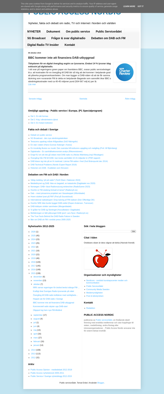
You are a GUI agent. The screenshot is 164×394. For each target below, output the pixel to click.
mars (35, 338)
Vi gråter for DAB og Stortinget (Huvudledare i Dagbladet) (55, 210)
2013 (33, 354)
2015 (33, 273)
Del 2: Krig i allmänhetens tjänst (44, 120)
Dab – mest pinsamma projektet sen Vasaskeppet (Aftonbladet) (58, 193)
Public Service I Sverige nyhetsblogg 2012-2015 (51, 376)
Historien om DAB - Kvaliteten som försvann (49, 168)
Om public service (78, 31)
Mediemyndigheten (94, 293)
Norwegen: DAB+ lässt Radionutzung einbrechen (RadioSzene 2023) (60, 187)
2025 (33, 236)
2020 (33, 254)
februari (37, 341)
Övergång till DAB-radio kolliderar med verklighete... (55, 295)
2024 (33, 239)
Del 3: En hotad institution (42, 123)
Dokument (53, 31)
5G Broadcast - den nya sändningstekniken (49, 138)
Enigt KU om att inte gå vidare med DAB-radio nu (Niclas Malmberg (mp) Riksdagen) (67, 155)
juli (34, 323)
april (35, 334)
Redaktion (90, 308)
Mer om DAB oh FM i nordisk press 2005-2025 (51, 220)
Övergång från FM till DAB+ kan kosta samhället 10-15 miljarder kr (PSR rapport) (65, 158)
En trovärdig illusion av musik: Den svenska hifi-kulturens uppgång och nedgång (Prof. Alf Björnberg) (74, 148)
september (38, 315)
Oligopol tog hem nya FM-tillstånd (47, 310)
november (38, 280)
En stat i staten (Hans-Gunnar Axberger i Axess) (51, 145)
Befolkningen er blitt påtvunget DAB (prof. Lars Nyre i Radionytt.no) (59, 213)
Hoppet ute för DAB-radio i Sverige (48, 299)
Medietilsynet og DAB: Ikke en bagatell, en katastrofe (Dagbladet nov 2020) (63, 183)
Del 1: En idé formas (39, 116)
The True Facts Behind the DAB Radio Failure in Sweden (55, 216)
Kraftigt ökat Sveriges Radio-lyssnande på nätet (53, 291)
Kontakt (70, 44)
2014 (33, 350)
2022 (33, 247)
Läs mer (32, 84)
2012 (33, 358)
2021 (33, 251)
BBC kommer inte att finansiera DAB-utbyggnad (53, 303)
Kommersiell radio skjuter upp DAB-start (50, 306)
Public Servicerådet (109, 31)
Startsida (83, 99)
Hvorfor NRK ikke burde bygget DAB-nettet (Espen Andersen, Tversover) (62, 203)
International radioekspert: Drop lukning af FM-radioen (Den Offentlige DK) (62, 200)
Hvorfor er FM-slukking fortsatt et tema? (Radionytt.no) (54, 190)
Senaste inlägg (35, 99)
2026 (33, 232)
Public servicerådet (104, 320)
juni (35, 326)
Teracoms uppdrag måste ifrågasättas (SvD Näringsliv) (54, 142)
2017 (33, 266)
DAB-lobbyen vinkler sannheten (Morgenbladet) (51, 206)
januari (36, 345)
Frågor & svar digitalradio (68, 38)
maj (35, 330)
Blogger (100, 383)
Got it (141, 6)
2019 (33, 258)
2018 (33, 262)
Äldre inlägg (130, 99)
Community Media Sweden (98, 289)
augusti (36, 319)
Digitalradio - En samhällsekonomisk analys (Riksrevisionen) (56, 151)
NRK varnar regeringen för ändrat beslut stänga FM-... (56, 287)
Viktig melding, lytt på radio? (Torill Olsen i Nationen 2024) (55, 180)
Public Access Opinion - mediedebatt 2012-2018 (51, 370)
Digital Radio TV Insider (43, 44)
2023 (33, 243)
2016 (33, 270)
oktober (37, 284)
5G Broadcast (36, 38)
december (38, 277)
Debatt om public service (41, 135)
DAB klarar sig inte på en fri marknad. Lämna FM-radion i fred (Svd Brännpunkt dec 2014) (69, 161)
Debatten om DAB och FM (108, 38)
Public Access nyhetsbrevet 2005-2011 (47, 373)
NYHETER (34, 31)
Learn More (129, 6)
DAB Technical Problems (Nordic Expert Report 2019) (54, 165)
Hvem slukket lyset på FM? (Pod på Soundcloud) (52, 197)
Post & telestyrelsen (94, 296)
